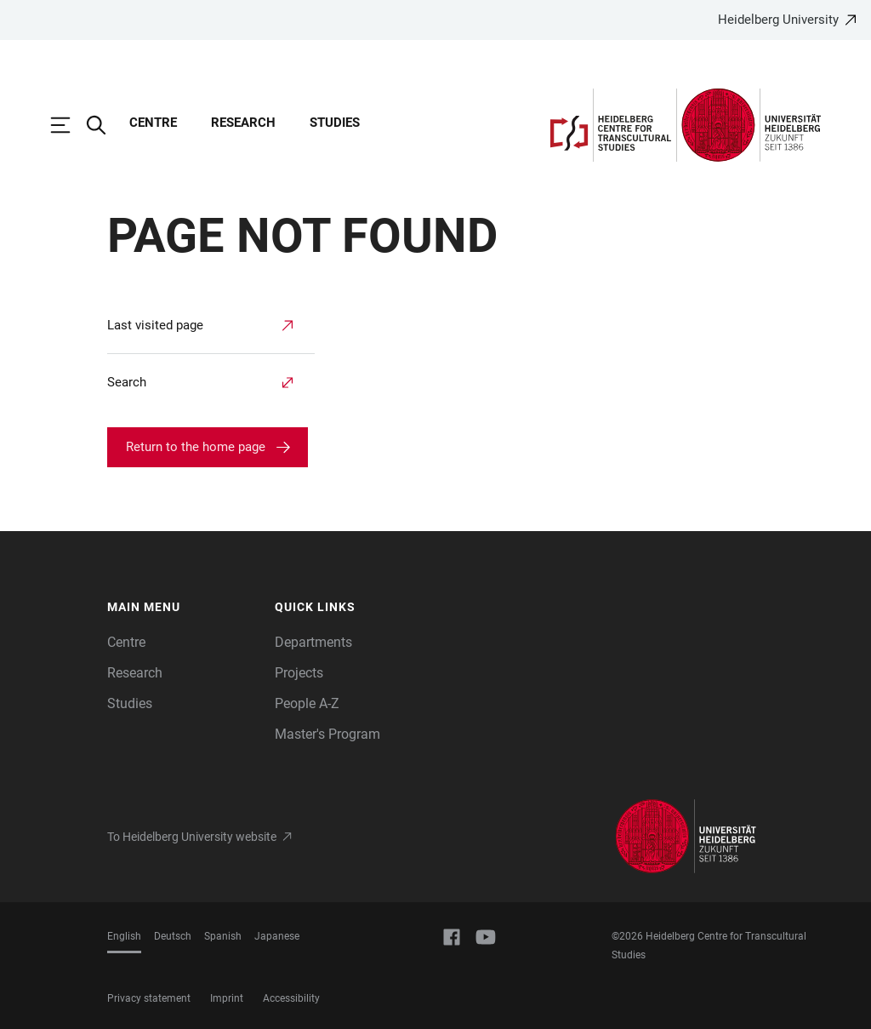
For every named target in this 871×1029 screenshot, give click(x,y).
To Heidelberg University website (191, 836)
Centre (153, 122)
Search (126, 382)
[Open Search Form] (104, 125)
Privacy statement (149, 998)
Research (243, 122)
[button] (183, 607)
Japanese (276, 936)
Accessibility (291, 998)
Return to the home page (195, 446)
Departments (313, 642)
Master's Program (327, 734)
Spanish (223, 936)
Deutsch (172, 936)
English (124, 936)
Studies (335, 122)
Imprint (226, 998)
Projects (299, 673)
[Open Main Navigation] (69, 125)
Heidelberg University (778, 19)
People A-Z (307, 703)
